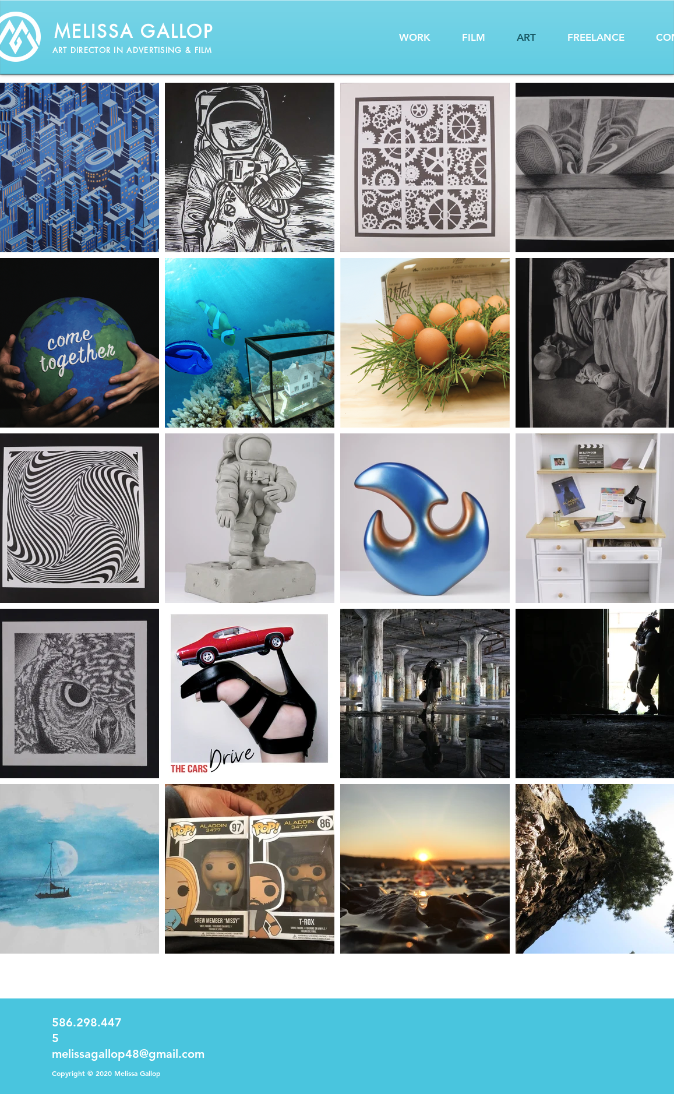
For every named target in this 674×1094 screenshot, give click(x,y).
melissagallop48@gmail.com (128, 1054)
